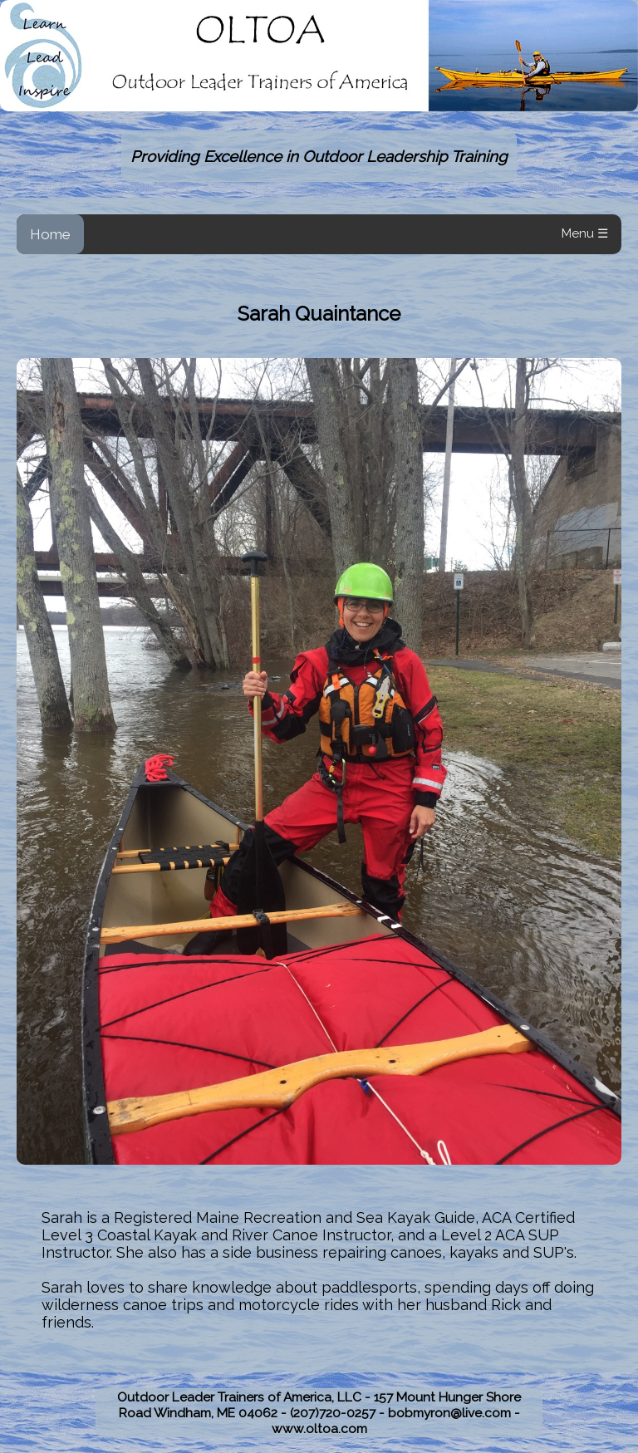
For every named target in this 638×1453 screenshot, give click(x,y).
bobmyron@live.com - (454, 1413)
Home (50, 234)
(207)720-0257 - (339, 1413)
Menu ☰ (585, 233)
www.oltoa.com (319, 1428)
